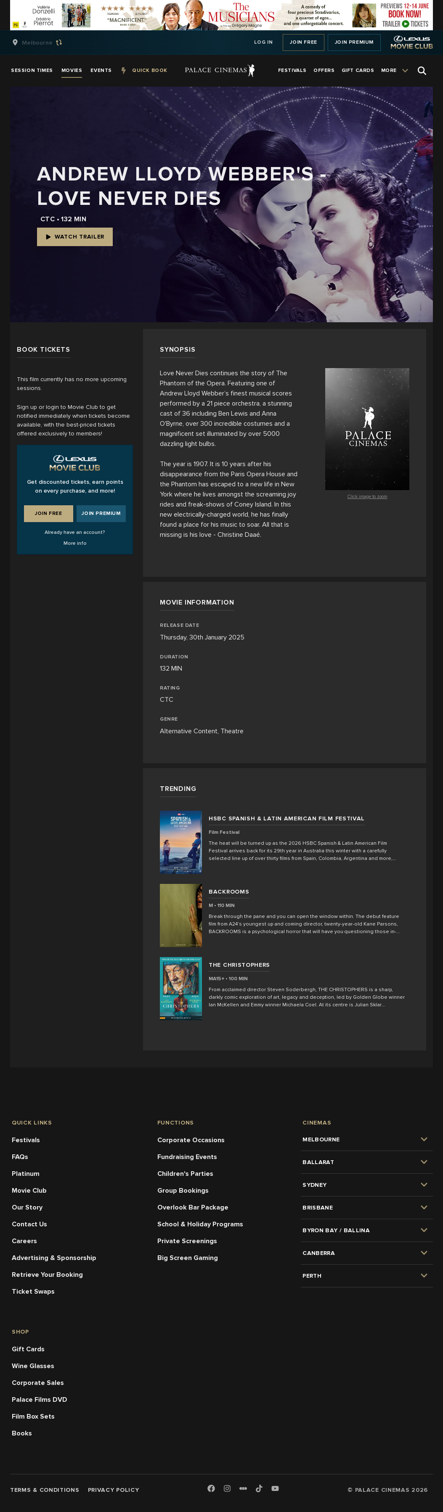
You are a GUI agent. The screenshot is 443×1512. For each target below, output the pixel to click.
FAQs (20, 1157)
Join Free (303, 42)
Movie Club (29, 1190)
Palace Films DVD (39, 1399)
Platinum (26, 1174)
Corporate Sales (38, 1383)
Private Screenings (187, 1241)
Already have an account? (75, 532)
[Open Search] (422, 71)
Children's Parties (185, 1174)
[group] (46, 42)
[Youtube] (275, 1489)
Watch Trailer (74, 236)
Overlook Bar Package (192, 1207)
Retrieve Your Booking (47, 1275)
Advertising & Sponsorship (54, 1258)
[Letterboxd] (243, 1488)
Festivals (26, 1140)
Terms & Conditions (45, 1489)
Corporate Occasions (191, 1140)
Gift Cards (28, 1349)
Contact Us (29, 1224)
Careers (24, 1241)
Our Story (27, 1207)
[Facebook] (211, 1489)
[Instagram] (227, 1489)
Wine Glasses (33, 1366)
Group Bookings (183, 1190)
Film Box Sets (33, 1416)
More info (75, 543)
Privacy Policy (113, 1489)
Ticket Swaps (33, 1291)
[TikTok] (259, 1488)
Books (22, 1433)
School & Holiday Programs (200, 1224)
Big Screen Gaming (187, 1258)
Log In (263, 42)
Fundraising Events (187, 1157)
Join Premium (354, 42)
